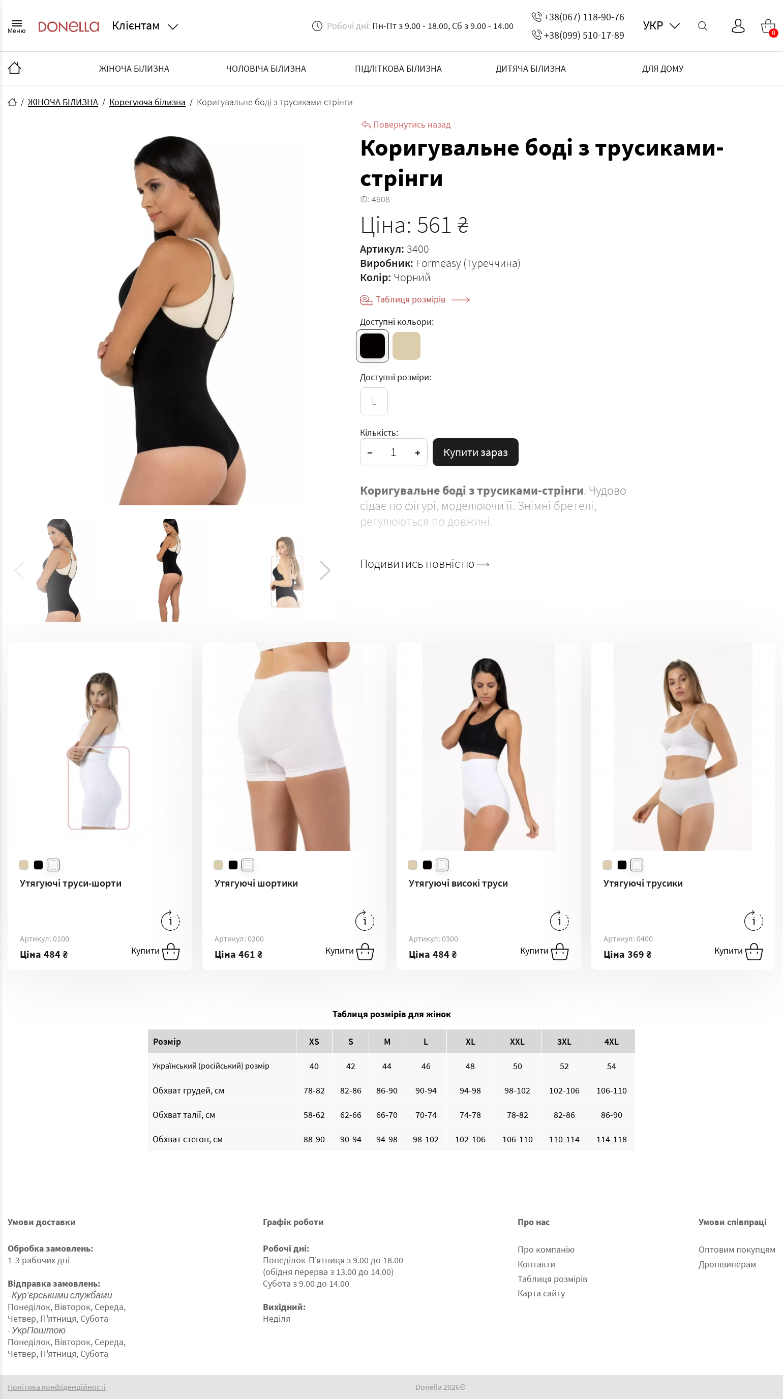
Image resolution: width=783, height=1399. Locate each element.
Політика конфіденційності (57, 1387)
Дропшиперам (727, 1264)
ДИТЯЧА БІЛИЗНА (531, 68)
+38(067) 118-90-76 (578, 16)
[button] (325, 570)
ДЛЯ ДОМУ (662, 68)
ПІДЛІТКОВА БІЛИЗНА (398, 68)
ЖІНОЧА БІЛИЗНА (134, 68)
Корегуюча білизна (147, 102)
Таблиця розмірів (423, 299)
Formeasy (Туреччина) (468, 263)
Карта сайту (541, 1293)
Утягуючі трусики (643, 883)
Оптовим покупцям (737, 1249)
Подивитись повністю (424, 563)
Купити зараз (475, 452)
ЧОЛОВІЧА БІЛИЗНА (266, 68)
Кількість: (379, 432)
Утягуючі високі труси (458, 883)
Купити (155, 951)
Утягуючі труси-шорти (71, 883)
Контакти (536, 1264)
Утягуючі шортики (256, 883)
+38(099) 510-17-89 (578, 34)
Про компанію (546, 1249)
